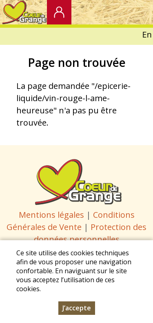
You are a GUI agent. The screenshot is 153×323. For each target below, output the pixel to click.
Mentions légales (51, 214)
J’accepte (76, 307)
